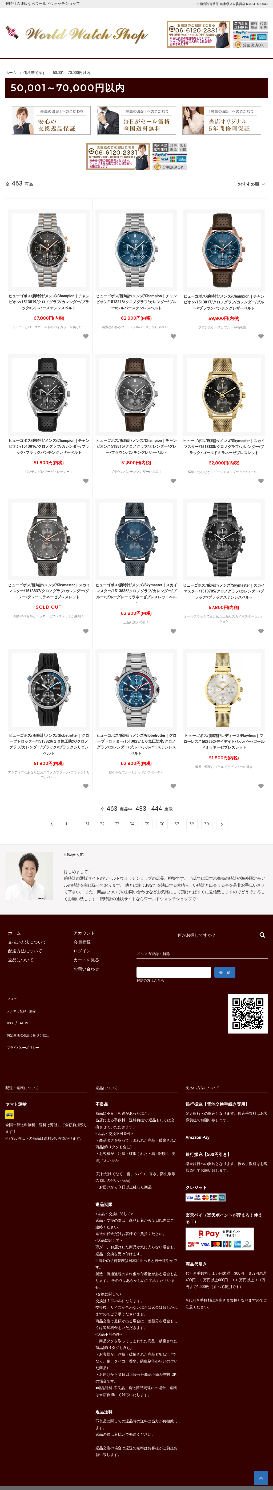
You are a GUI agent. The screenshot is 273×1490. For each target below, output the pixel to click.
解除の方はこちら (152, 978)
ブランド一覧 (153, 50)
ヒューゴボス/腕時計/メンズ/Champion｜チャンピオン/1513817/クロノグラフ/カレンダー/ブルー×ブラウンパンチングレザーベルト (223, 300)
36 (162, 821)
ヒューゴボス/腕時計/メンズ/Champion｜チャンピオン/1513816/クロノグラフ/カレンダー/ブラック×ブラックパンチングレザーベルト (49, 444)
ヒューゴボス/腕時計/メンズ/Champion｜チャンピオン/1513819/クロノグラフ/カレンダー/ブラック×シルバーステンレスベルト (49, 299)
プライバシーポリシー (26, 1031)
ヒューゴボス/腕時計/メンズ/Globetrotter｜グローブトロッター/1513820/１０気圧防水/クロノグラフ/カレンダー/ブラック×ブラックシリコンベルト (49, 742)
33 (117, 821)
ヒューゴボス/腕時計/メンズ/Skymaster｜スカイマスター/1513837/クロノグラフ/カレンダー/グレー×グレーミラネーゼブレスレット (49, 589)
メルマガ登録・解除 (24, 1004)
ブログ (11, 995)
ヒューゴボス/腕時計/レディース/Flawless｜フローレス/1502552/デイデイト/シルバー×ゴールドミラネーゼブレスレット (223, 739)
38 (192, 821)
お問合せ (256, 50)
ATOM (23, 1013)
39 (206, 821)
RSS (9, 1013)
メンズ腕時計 (85, 50)
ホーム (17, 50)
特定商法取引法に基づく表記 (33, 1022)
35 (147, 821)
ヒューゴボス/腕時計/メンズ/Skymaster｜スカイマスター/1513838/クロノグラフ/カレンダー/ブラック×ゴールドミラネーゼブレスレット (224, 444)
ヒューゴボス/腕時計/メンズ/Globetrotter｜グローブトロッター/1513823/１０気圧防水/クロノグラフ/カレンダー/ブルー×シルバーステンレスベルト (136, 742)
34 (132, 821)
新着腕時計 (51, 50)
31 (87, 821)
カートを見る (221, 50)
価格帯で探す (34, 73)
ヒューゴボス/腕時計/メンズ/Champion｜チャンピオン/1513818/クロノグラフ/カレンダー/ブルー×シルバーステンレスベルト (136, 299)
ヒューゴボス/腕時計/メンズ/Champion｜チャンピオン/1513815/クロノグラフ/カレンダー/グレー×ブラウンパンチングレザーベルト (136, 444)
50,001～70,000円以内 (71, 73)
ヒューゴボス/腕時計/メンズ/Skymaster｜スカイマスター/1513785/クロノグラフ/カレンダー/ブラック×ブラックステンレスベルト (224, 589)
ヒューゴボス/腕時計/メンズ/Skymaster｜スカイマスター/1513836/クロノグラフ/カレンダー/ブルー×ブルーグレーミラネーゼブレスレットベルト (136, 592)
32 (102, 821)
